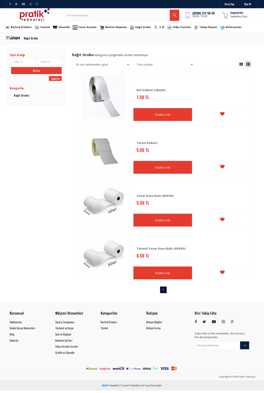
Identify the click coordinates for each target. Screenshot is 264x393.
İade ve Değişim (63, 337)
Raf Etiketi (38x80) (151, 92)
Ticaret (110, 388)
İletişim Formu (153, 331)
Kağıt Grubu (143, 30)
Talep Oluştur (208, 30)
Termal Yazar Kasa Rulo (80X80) (161, 251)
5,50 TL (143, 153)
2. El (162, 30)
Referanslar (234, 30)
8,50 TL (143, 258)
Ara (36, 73)
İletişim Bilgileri (154, 325)
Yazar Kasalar (88, 30)
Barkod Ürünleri (21, 30)
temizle (55, 81)
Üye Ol (247, 4)
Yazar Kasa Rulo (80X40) (155, 198)
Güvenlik (64, 30)
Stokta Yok (162, 117)
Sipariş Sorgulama (64, 325)
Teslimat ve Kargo (64, 331)
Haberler (14, 343)
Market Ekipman (116, 30)
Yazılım (45, 30)
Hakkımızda (16, 325)
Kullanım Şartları (63, 343)
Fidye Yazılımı (182, 30)
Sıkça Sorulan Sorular (66, 349)
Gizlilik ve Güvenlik (64, 355)
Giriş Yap (229, 4)
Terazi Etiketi (147, 145)
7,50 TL (143, 100)
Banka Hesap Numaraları (22, 331)
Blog (12, 337)
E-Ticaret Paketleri (129, 388)
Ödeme (15, 40)
